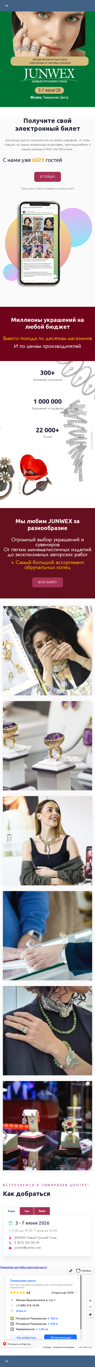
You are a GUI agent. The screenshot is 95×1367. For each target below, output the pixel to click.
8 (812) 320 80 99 (27, 1242)
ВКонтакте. (66, 149)
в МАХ (48, 149)
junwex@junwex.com (28, 1247)
